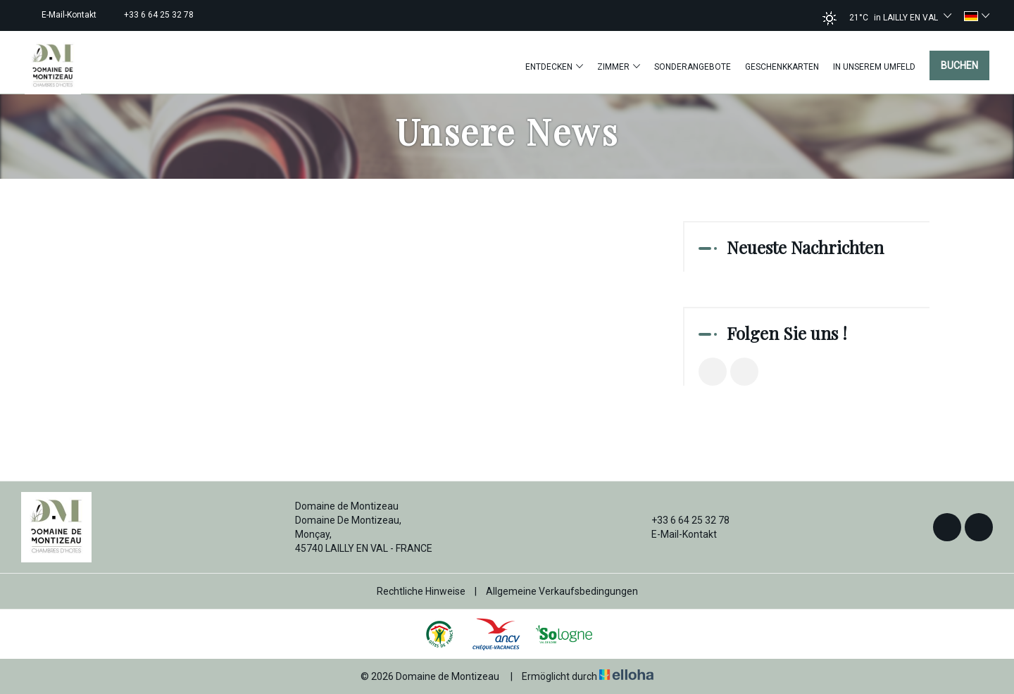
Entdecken (554, 66)
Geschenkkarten (782, 67)
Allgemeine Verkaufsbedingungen (562, 591)
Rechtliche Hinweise (421, 591)
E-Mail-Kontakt (676, 534)
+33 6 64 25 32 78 (682, 520)
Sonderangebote (692, 67)
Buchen (959, 65)
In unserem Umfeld (874, 67)
